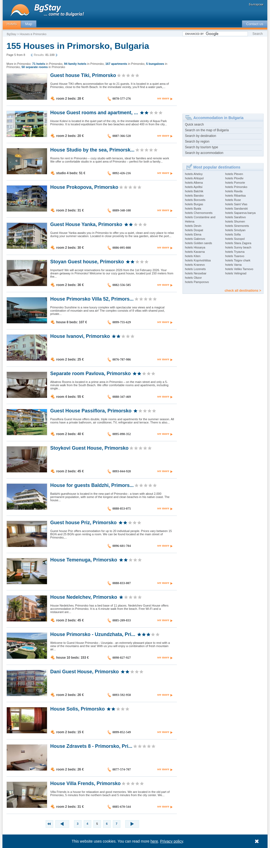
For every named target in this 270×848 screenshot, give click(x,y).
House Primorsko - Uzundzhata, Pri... (92, 634)
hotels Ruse (233, 199)
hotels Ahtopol (194, 178)
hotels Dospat (194, 230)
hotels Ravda (233, 191)
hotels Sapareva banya (240, 212)
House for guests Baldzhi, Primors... (92, 485)
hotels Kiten (192, 256)
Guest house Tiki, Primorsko (83, 75)
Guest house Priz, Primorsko (83, 522)
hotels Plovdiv (234, 178)
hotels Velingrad (235, 273)
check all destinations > (243, 290)
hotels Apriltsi (193, 187)
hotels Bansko (194, 195)
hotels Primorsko (236, 187)
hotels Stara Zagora (238, 243)
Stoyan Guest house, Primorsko (87, 261)
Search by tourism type (201, 147)
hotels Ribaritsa (235, 195)
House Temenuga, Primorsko (83, 559)
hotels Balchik (194, 191)
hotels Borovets (195, 199)
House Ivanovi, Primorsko (80, 336)
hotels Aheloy (193, 174)
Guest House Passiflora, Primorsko (90, 410)
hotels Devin (193, 225)
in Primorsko (47, 63)
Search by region (197, 141)
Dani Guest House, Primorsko (84, 671)
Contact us (254, 24)
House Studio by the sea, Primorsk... (92, 149)
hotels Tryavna (235, 251)
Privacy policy (171, 841)
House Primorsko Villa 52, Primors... (92, 298)
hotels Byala (193, 208)
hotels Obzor (193, 277)
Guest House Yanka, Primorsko (86, 224)
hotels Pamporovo (197, 282)
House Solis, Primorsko (77, 708)
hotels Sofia (233, 234)
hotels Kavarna (195, 251)
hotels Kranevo (195, 264)
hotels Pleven (234, 174)
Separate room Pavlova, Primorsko (90, 373)
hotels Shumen (235, 221)
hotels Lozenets (195, 269)
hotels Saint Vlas (236, 204)
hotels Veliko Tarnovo (239, 269)
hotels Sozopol (235, 238)
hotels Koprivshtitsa (198, 260)
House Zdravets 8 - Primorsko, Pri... (91, 745)
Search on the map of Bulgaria (207, 130)
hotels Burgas (194, 204)
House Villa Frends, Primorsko (85, 783)
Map (28, 24)
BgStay (11, 34)
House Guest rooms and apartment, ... (94, 112)
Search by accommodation (204, 153)
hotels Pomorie (235, 182)
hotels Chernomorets (198, 212)
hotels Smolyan (235, 230)
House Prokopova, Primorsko (84, 186)
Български (256, 4)
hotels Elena (193, 234)
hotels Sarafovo (235, 217)
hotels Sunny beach (238, 247)
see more (163, 98)
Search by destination (200, 136)
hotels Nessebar (196, 273)
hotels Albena (194, 182)
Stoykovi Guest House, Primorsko (89, 447)
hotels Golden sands (198, 243)
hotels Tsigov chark (237, 260)
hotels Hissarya (195, 247)
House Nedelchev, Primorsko (83, 596)
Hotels (12, 24)
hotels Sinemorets (237, 225)
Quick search (194, 124)
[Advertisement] (223, 73)
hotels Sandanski (236, 208)
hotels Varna (233, 264)
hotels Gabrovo (195, 238)
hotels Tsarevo (234, 256)
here (154, 841)
